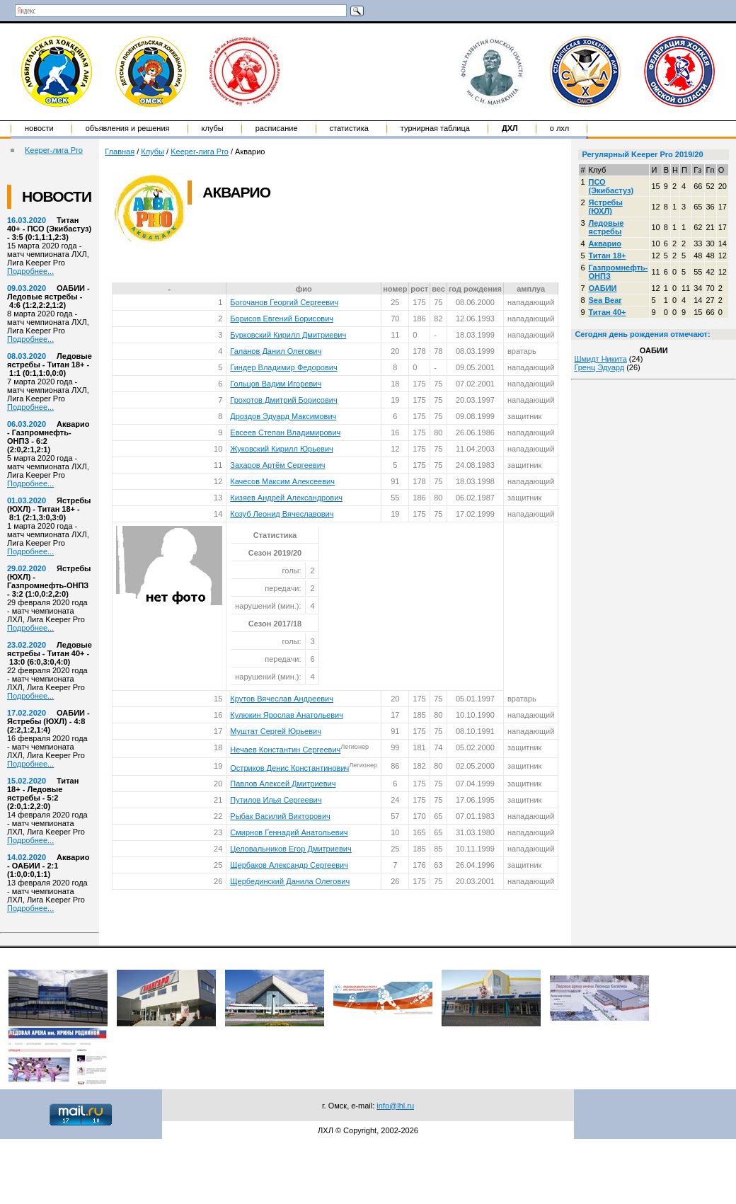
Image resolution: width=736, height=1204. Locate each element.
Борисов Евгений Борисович (281, 318)
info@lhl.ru (395, 1105)
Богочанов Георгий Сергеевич (284, 302)
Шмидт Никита (600, 359)
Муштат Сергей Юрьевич (275, 731)
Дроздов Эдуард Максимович (283, 416)
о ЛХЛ (560, 128)
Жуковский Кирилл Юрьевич (281, 449)
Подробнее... (30, 271)
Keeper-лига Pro (54, 150)
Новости (39, 128)
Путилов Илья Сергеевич (275, 800)
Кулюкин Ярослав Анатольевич (286, 715)
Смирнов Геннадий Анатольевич (288, 832)
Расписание (276, 128)
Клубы (213, 128)
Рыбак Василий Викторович (280, 816)
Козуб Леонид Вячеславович (281, 514)
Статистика (349, 128)
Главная (119, 151)
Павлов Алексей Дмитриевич (282, 783)
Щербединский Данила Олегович (290, 881)
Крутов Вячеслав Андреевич (281, 698)
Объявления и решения (128, 128)
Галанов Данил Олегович (275, 351)
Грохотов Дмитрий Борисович (283, 400)
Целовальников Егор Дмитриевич (290, 848)
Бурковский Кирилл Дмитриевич (288, 335)
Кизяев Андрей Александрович (286, 497)
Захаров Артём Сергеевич (277, 465)
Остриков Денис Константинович (289, 767)
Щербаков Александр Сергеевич (289, 865)
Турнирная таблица (435, 128)
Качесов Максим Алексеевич (282, 481)
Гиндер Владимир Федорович (283, 367)
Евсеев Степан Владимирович (285, 432)
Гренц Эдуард (599, 367)
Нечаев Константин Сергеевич (285, 749)
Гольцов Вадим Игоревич (275, 383)
